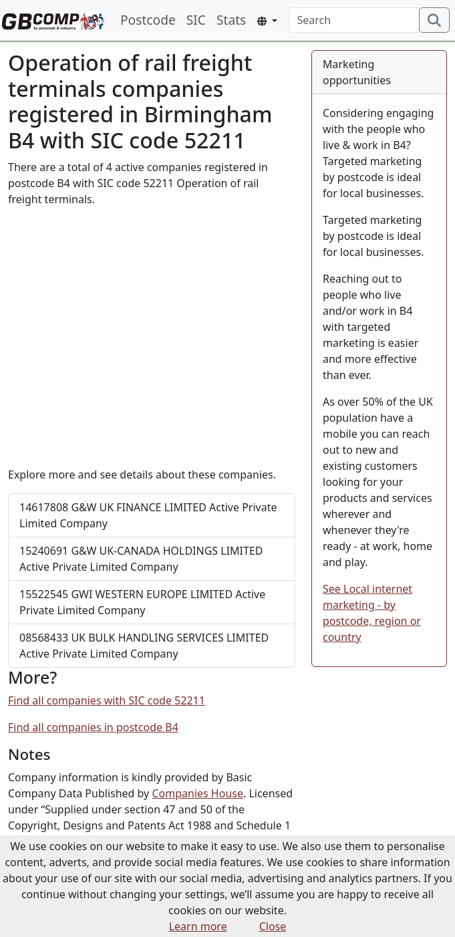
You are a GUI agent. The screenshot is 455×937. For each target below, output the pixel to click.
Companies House (197, 793)
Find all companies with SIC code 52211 (106, 700)
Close (273, 926)
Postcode (148, 20)
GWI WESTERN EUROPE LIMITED (142, 602)
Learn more (198, 926)
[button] (267, 21)
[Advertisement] (151, 337)
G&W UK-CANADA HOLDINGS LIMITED (141, 558)
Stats (231, 20)
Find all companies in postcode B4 (93, 727)
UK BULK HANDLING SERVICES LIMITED (144, 645)
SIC (196, 20)
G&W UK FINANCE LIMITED (148, 515)
